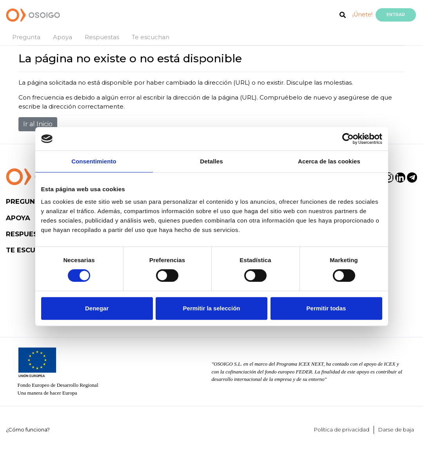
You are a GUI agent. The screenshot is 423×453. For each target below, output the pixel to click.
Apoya (62, 37)
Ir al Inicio (38, 124)
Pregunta (26, 37)
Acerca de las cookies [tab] (329, 161)
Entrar (396, 14)
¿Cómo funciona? (28, 429)
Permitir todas (326, 308)
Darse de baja (396, 429)
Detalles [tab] (211, 161)
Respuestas (102, 37)
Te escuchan (150, 37)
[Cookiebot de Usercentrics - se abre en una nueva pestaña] (348, 139)
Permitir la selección (211, 308)
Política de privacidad (341, 429)
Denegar (97, 308)
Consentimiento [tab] (93, 161)
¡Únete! (362, 14)
